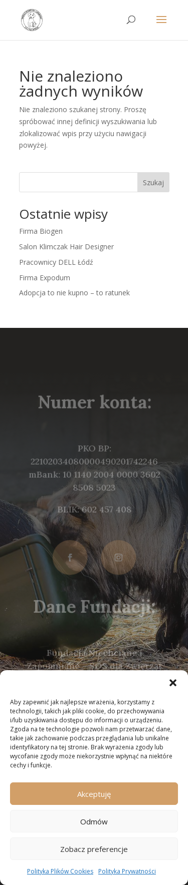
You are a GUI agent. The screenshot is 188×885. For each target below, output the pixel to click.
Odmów (94, 821)
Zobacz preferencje (94, 849)
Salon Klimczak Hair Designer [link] (66, 246)
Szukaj (153, 182)
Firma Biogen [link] (41, 231)
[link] (32, 19)
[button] (173, 683)
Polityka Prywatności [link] (127, 871)
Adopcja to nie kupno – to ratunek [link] (74, 292)
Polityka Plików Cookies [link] (60, 871)
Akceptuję (94, 794)
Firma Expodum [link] (44, 277)
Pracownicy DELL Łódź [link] (56, 262)
